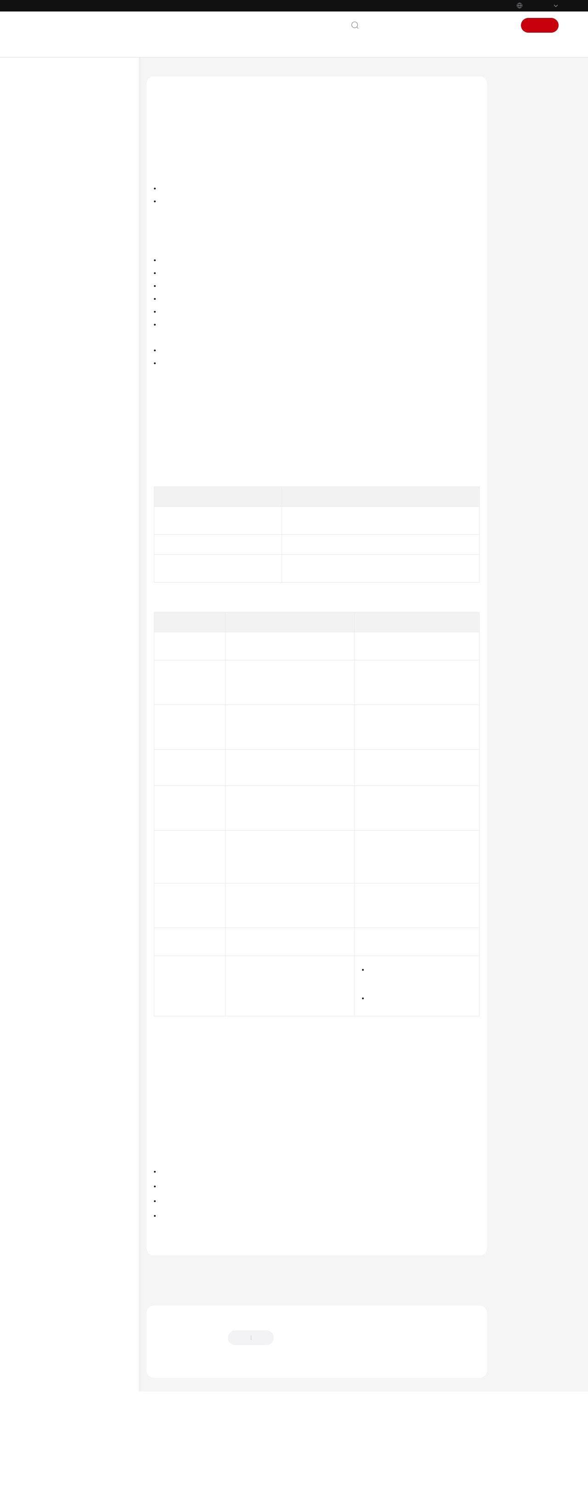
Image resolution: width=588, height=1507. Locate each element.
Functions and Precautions (521, 209)
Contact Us (385, 25)
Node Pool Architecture (519, 140)
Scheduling (70, 575)
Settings (66, 722)
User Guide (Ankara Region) (83, 850)
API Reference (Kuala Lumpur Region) (85, 831)
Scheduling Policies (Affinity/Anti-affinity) (315, 1171)
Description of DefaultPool (521, 166)
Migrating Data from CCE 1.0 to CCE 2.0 (89, 770)
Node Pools (71, 487)
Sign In (500, 25)
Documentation (430, 25)
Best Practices (58, 235)
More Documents (63, 308)
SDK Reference (59, 264)
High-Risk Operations (83, 443)
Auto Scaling (72, 634)
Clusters (66, 457)
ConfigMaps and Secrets (87, 663)
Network (67, 590)
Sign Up (540, 25)
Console (471, 25)
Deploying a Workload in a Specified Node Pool (529, 235)
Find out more (307, 1495)
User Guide (54, 220)
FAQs (46, 279)
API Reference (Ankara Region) (86, 865)
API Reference (58, 249)
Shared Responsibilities (72, 951)
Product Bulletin (62, 146)
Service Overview (63, 161)
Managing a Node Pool (95, 546)
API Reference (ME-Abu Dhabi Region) (86, 350)
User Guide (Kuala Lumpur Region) (82, 808)
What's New (56, 132)
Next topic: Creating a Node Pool (194, 1367)
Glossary (51, 936)
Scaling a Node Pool (91, 531)
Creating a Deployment (188, 1289)
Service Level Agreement (73, 965)
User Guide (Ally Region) (79, 880)
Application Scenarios (530, 187)
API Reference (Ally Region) (82, 894)
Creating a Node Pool (93, 516)
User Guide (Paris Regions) (82, 369)
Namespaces (72, 649)
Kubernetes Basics (64, 191)
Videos (48, 294)
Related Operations (528, 256)
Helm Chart (71, 693)
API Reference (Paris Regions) (85, 789)
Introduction (520, 118)
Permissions (71, 708)
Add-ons (67, 678)
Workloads (70, 560)
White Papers (58, 980)
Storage (66, 605)
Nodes (65, 472)
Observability (73, 619)
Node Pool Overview (93, 502)
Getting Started (61, 205)
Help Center (161, 76)
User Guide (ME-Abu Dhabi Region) (83, 327)
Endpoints (53, 995)
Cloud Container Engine (216, 76)
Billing (48, 176)
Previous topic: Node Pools (185, 1354)
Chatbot (164, 1453)
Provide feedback (306, 1424)
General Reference (65, 921)
